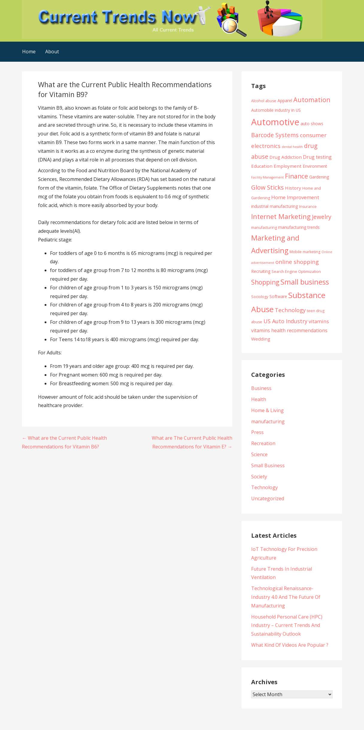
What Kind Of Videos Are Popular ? (289, 645)
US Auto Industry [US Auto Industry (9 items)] (285, 321)
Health (258, 399)
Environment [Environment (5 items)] (315, 166)
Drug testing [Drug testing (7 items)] (317, 157)
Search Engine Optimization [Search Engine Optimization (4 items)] (296, 271)
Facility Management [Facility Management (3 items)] (267, 177)
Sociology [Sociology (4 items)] (259, 296)
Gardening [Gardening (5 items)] (319, 177)
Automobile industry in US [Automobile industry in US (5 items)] (276, 110)
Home (29, 51)
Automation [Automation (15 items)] (311, 99)
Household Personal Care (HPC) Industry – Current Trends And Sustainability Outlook (286, 625)
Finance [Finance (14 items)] (296, 176)
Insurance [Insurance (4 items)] (308, 206)
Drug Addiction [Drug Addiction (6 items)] (285, 157)
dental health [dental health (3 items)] (292, 147)
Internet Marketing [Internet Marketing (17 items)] (281, 216)
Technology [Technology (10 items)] (290, 310)
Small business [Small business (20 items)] (304, 282)
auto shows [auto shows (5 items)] (312, 123)
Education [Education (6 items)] (261, 166)
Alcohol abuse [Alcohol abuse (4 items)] (263, 100)
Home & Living (267, 410)
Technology (264, 487)
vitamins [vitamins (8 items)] (319, 321)
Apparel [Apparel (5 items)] (284, 100)
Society (259, 476)
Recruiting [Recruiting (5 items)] (260, 271)
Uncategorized (267, 498)
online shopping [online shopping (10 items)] (297, 261)
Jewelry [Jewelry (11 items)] (321, 217)
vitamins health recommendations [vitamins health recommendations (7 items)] (289, 330)
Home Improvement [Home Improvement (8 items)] (295, 197)
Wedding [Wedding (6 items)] (260, 339)
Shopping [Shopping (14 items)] (265, 282)
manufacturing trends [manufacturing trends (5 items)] (299, 227)
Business (261, 388)
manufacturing (268, 421)
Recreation (263, 443)
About (52, 51)
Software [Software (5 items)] (278, 296)
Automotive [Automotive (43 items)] (275, 122)
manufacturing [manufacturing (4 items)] (264, 227)
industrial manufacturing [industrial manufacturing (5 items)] (274, 206)
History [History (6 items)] (293, 188)
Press (257, 432)
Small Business (268, 465)
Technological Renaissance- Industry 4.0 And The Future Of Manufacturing (285, 597)
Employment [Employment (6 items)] (287, 166)
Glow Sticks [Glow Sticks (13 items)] (267, 187)
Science (259, 454)
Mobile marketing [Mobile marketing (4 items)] (304, 251)
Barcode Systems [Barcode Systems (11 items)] (275, 135)
